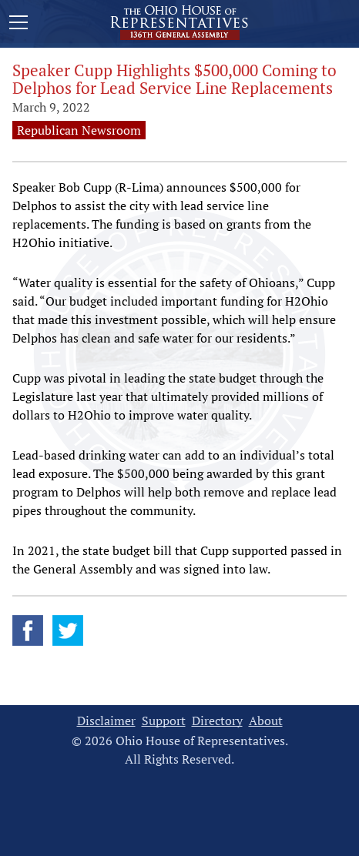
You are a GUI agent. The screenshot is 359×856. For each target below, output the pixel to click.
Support (164, 721)
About (266, 721)
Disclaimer (106, 721)
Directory (217, 721)
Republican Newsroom (79, 130)
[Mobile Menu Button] (18, 24)
